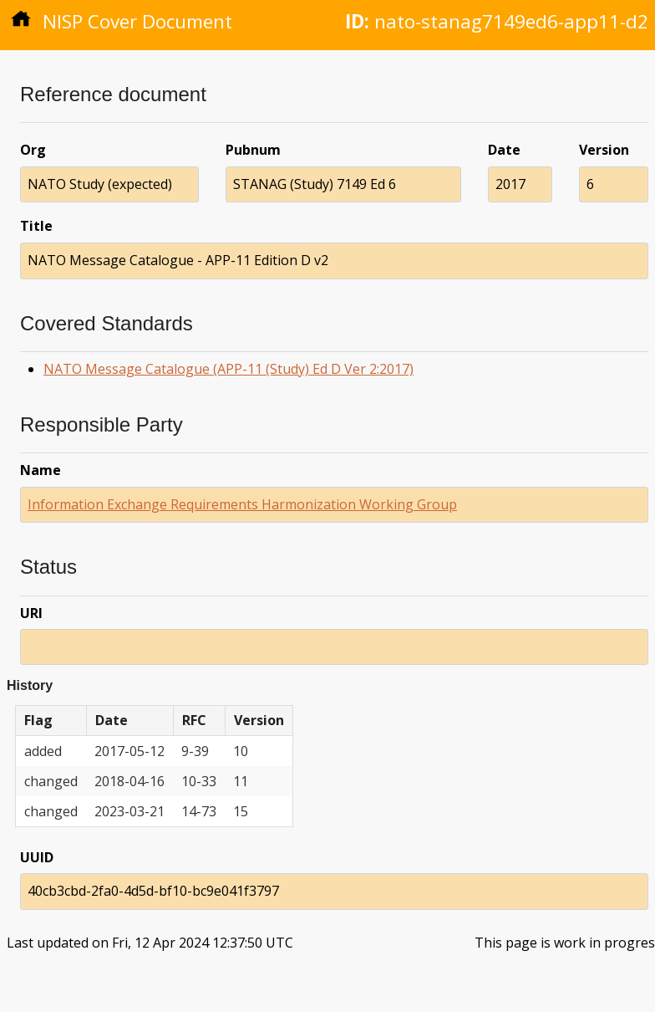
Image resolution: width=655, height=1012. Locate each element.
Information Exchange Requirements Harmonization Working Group (242, 504)
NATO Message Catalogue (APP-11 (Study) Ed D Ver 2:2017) (228, 369)
